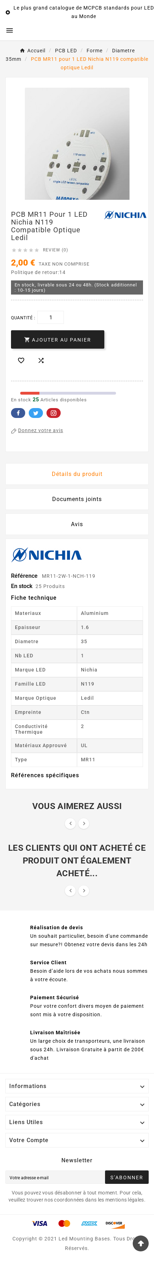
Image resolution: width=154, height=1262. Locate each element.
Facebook (18, 413)
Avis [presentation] (77, 524)
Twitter (36, 413)
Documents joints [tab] (77, 499)
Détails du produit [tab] (77, 474)
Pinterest (53, 413)
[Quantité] (50, 317)
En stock (22, 586)
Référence (25, 575)
